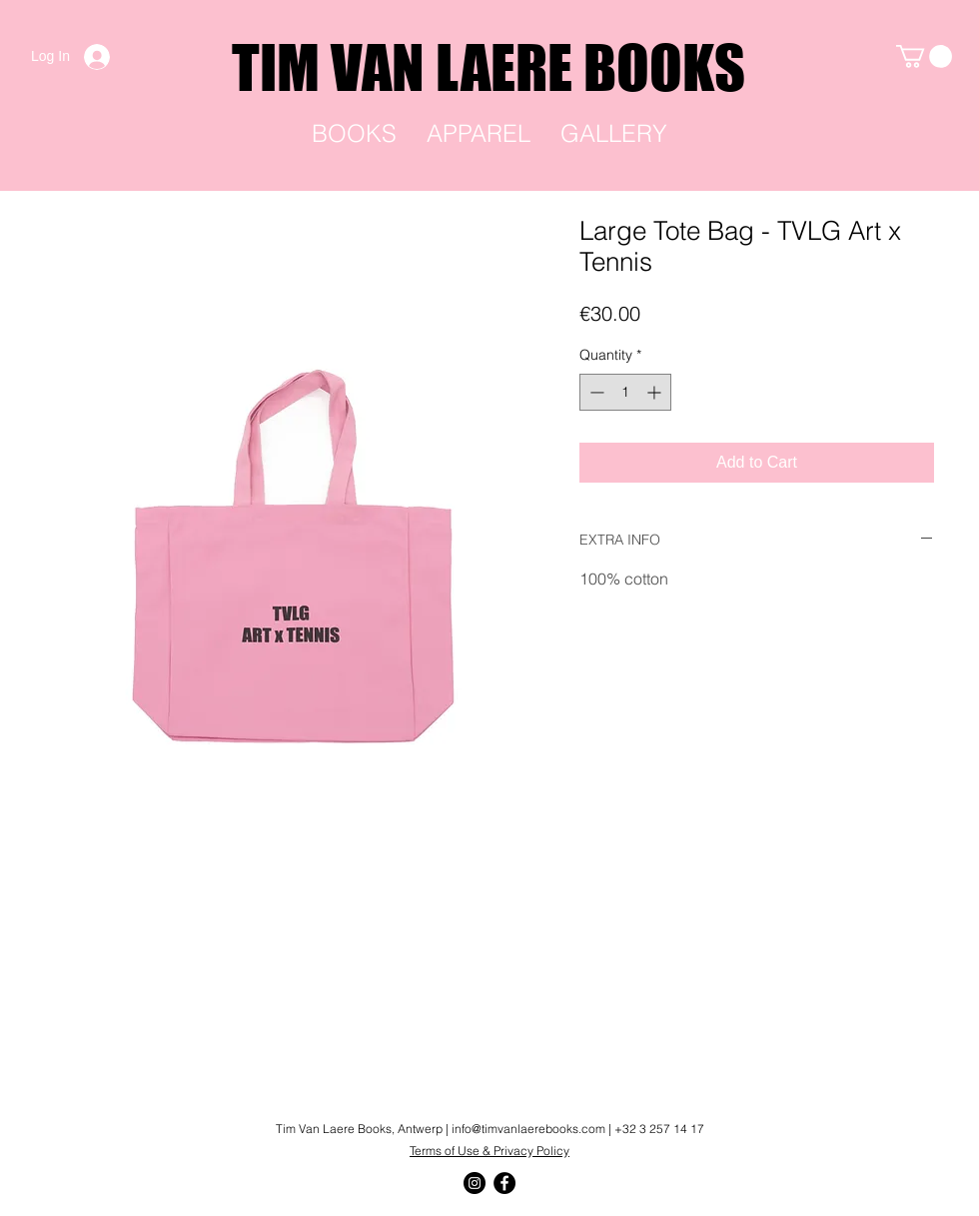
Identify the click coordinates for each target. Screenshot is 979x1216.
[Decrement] (594, 392)
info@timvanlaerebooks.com (528, 1128)
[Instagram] (475, 1183)
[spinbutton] (625, 392)
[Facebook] (504, 1183)
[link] (924, 56)
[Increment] (655, 392)
